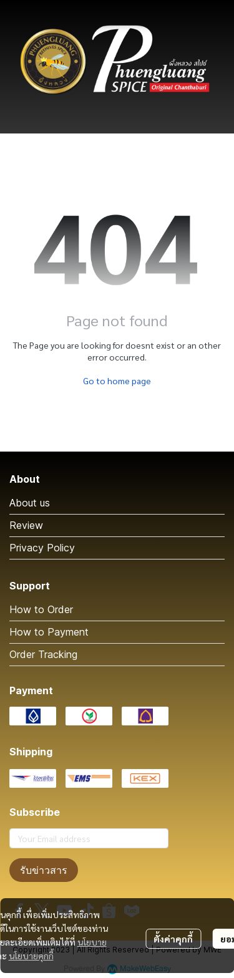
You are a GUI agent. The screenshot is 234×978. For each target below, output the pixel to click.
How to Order (41, 609)
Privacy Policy (42, 547)
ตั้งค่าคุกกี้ (173, 938)
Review (26, 525)
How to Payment (49, 632)
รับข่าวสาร (43, 870)
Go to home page (117, 380)
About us (29, 502)
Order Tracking (43, 654)
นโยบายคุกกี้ (31, 955)
